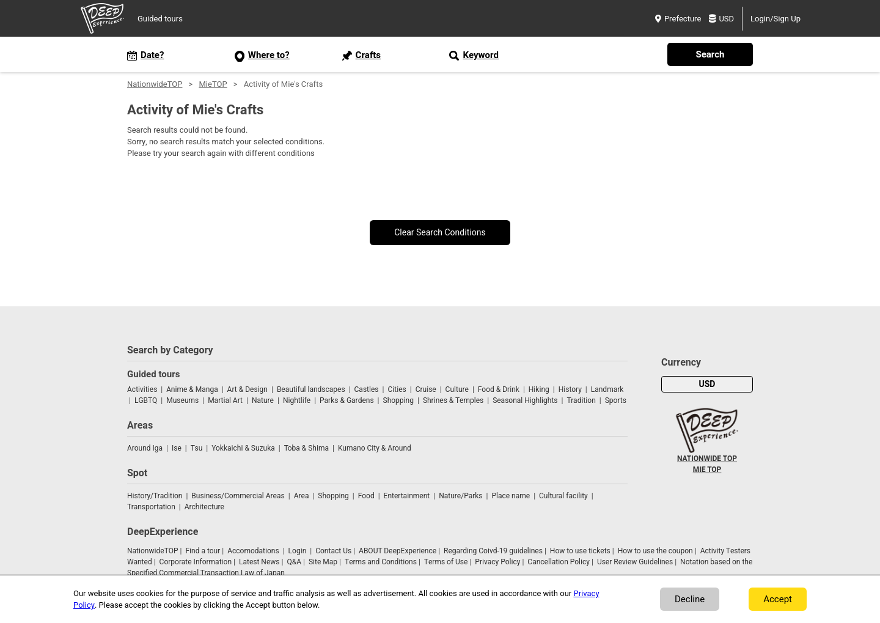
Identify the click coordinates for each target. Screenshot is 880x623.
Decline (690, 599)
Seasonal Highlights (525, 400)
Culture (457, 389)
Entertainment (407, 495)
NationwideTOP (154, 84)
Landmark (607, 389)
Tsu (197, 448)
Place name (511, 495)
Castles (366, 389)
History (570, 389)
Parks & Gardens (347, 400)
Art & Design (247, 389)
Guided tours (160, 18)
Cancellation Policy (558, 561)
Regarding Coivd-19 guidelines (493, 550)
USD (721, 18)
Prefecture (678, 18)
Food (366, 495)
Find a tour (202, 550)
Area (301, 495)
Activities (142, 389)
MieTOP (213, 84)
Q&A (294, 561)
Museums (182, 400)
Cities (396, 389)
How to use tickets (580, 550)
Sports (615, 400)
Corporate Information (196, 561)
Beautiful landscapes (311, 389)
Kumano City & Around (374, 448)
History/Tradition (154, 495)
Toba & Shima (306, 448)
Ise (177, 448)
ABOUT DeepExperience (397, 550)
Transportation (151, 506)
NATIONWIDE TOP (707, 458)
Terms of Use (446, 561)
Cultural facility (563, 495)
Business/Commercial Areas (237, 495)
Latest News (259, 561)
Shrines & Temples (453, 400)
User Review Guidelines (635, 561)
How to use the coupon (655, 550)
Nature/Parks (460, 495)
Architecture (204, 506)
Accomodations (253, 550)
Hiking (539, 389)
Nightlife (296, 400)
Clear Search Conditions (440, 232)
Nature (263, 400)
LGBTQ (145, 400)
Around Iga (145, 448)
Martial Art (225, 400)
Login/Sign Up (775, 18)
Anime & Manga (192, 389)
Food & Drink (498, 389)
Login (297, 550)
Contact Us (333, 550)
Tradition (580, 400)
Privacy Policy (497, 561)
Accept (777, 599)
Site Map (323, 561)
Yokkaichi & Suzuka (243, 448)
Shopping (398, 400)
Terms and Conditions (381, 561)
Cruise (426, 389)
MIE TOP (707, 469)
